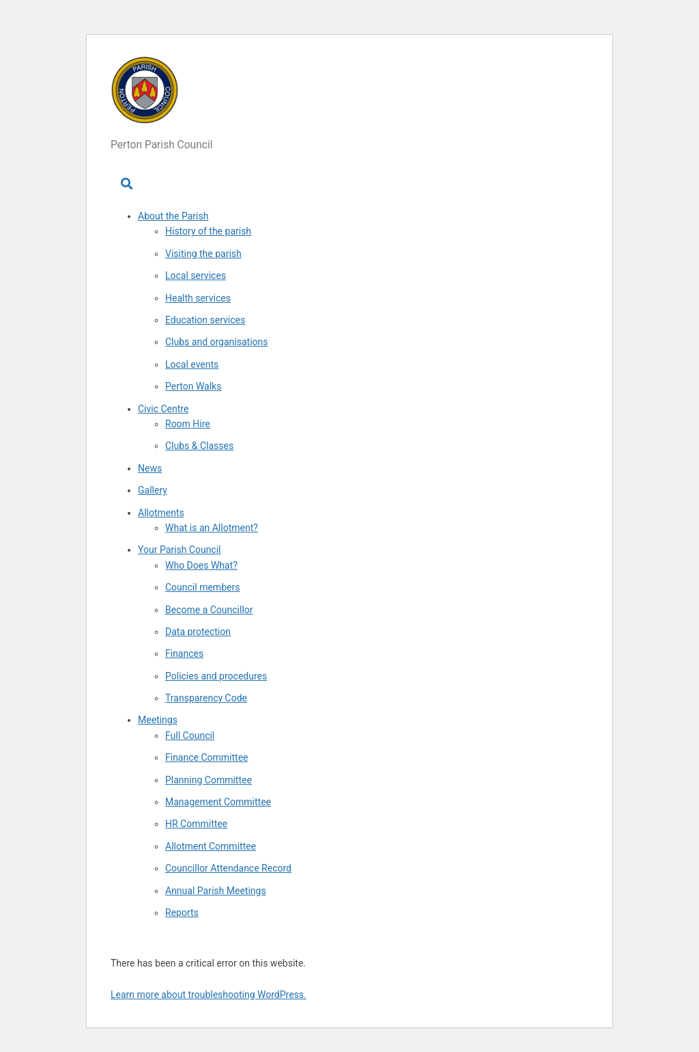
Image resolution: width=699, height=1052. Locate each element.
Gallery (152, 490)
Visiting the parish (203, 253)
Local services (195, 275)
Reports (182, 912)
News (150, 468)
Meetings (157, 719)
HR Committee (196, 823)
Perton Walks (193, 386)
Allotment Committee (210, 846)
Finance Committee (206, 757)
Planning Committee (208, 779)
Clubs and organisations (216, 341)
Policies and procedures (216, 676)
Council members (202, 587)
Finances (184, 653)
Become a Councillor (209, 609)
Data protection (198, 631)
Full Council (189, 735)
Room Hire (187, 423)
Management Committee (218, 801)
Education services (205, 319)
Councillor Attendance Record (228, 868)
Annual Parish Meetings (215, 890)
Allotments (161, 512)
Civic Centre (163, 408)
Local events (191, 364)
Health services (198, 298)
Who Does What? (201, 565)
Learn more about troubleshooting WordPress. (208, 994)
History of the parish (208, 231)
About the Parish (173, 216)
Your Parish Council (179, 549)
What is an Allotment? (211, 527)
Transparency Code (206, 697)
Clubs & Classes (199, 445)
